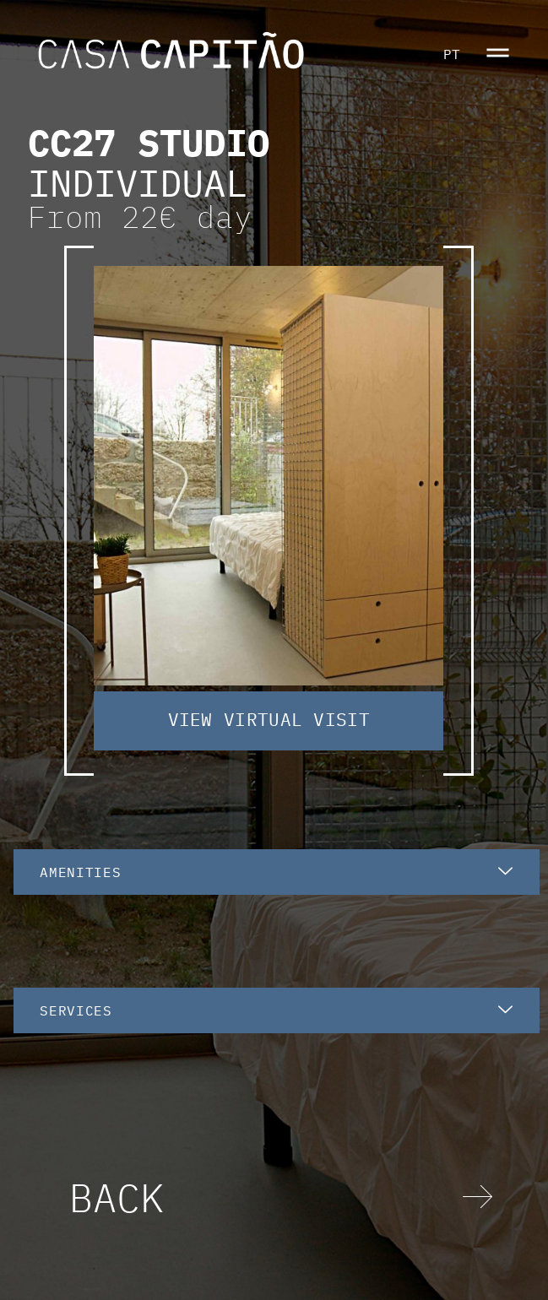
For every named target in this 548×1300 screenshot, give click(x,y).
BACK (116, 1197)
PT (451, 54)
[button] (497, 55)
